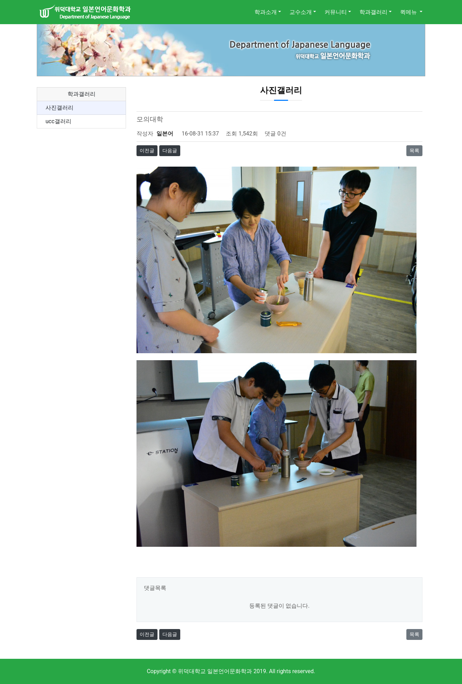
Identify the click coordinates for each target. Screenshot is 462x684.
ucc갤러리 (58, 121)
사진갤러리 (60, 107)
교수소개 (300, 12)
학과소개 (265, 12)
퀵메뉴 (409, 12)
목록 (414, 150)
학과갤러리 (373, 12)
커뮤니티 (335, 12)
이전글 (147, 150)
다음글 (169, 150)
